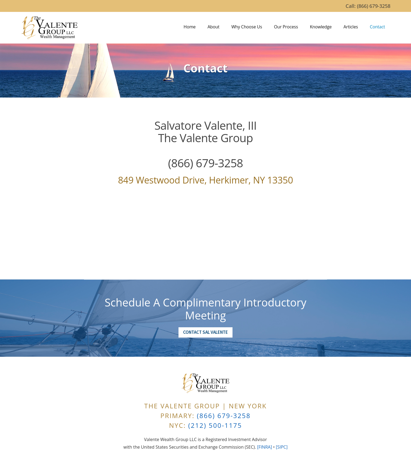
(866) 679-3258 (373, 6)
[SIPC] (281, 447)
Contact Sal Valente (205, 332)
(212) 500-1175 (215, 425)
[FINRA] (264, 447)
